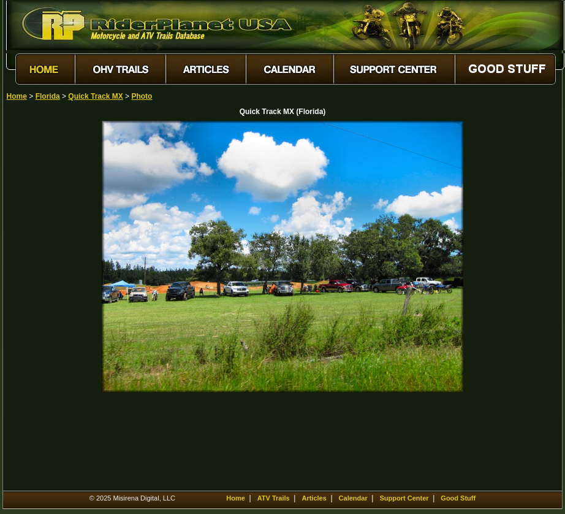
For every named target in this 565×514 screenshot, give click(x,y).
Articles (313, 498)
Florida (48, 96)
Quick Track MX (95, 96)
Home (17, 96)
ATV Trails (273, 498)
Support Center (403, 498)
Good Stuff (458, 498)
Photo (141, 96)
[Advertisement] (49, 305)
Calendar (353, 498)
